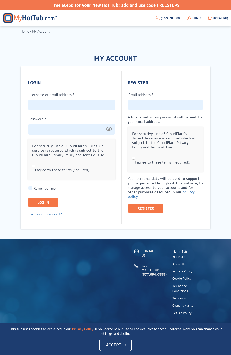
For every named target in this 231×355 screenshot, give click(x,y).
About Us (178, 264)
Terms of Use (93, 154)
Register (146, 208)
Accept (113, 345)
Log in (43, 202)
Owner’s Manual (183, 305)
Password (44, 118)
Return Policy (182, 313)
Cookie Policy (181, 278)
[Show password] (109, 129)
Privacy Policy (62, 154)
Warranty (179, 298)
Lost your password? (45, 214)
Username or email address (58, 94)
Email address (148, 94)
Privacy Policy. (83, 329)
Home (25, 31)
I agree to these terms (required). (61, 170)
